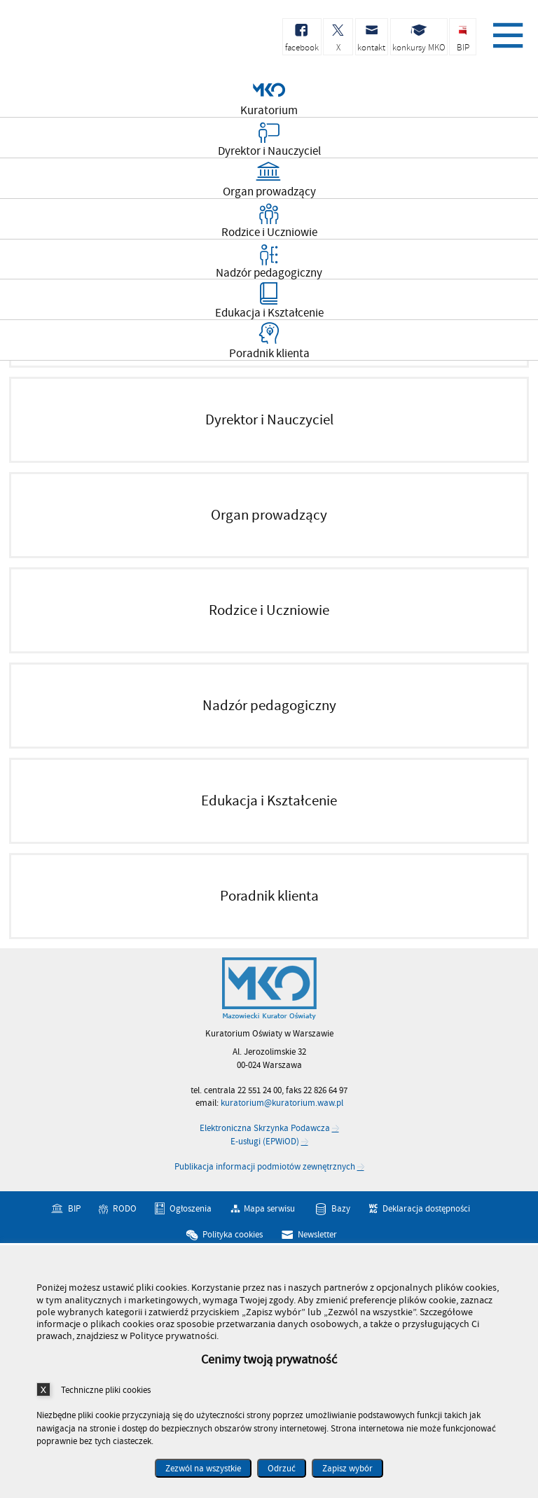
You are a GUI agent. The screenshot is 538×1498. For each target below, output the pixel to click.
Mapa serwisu (269, 1208)
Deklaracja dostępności (426, 1208)
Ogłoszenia (191, 1208)
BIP (74, 1208)
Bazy (340, 1208)
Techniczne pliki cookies (106, 1390)
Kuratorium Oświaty (84, 41)
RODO (125, 1208)
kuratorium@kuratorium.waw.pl (282, 1103)
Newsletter (317, 1234)
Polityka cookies (232, 1234)
